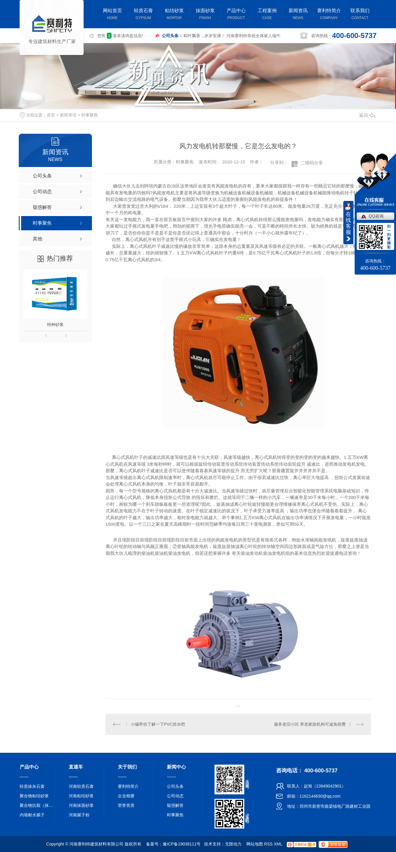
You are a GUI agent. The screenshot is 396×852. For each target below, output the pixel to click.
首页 (51, 115)
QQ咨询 (376, 216)
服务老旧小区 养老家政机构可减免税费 (310, 724)
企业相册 (126, 795)
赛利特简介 (329, 14)
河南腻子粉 (79, 814)
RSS (268, 844)
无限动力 (233, 844)
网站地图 (254, 844)
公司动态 (175, 795)
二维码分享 (311, 162)
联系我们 (360, 14)
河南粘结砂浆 (81, 795)
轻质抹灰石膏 (32, 786)
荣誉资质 (126, 805)
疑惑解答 (175, 805)
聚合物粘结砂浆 (34, 795)
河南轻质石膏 (81, 786)
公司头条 (175, 786)
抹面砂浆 (205, 14)
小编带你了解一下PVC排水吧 (158, 724)
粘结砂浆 (174, 14)
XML (278, 844)
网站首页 (112, 14)
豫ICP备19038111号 (182, 844)
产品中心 (236, 14)
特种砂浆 (55, 324)
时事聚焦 (89, 115)
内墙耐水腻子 (32, 814)
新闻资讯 (298, 14)
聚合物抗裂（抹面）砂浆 (37, 805)
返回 (367, 115)
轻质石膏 (143, 14)
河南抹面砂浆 (81, 805)
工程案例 (267, 14)
